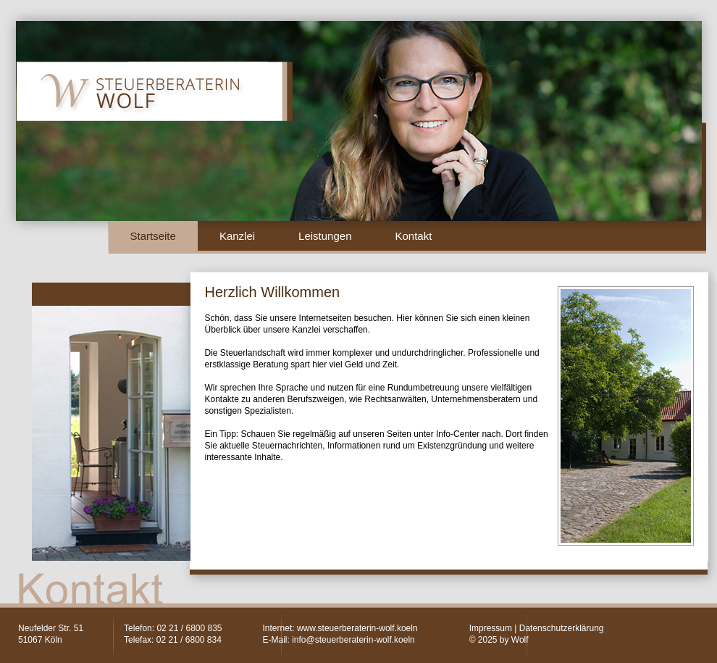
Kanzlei (237, 236)
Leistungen (324, 236)
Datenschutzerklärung (561, 628)
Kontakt (413, 236)
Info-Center (457, 434)
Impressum (490, 628)
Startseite (153, 236)
